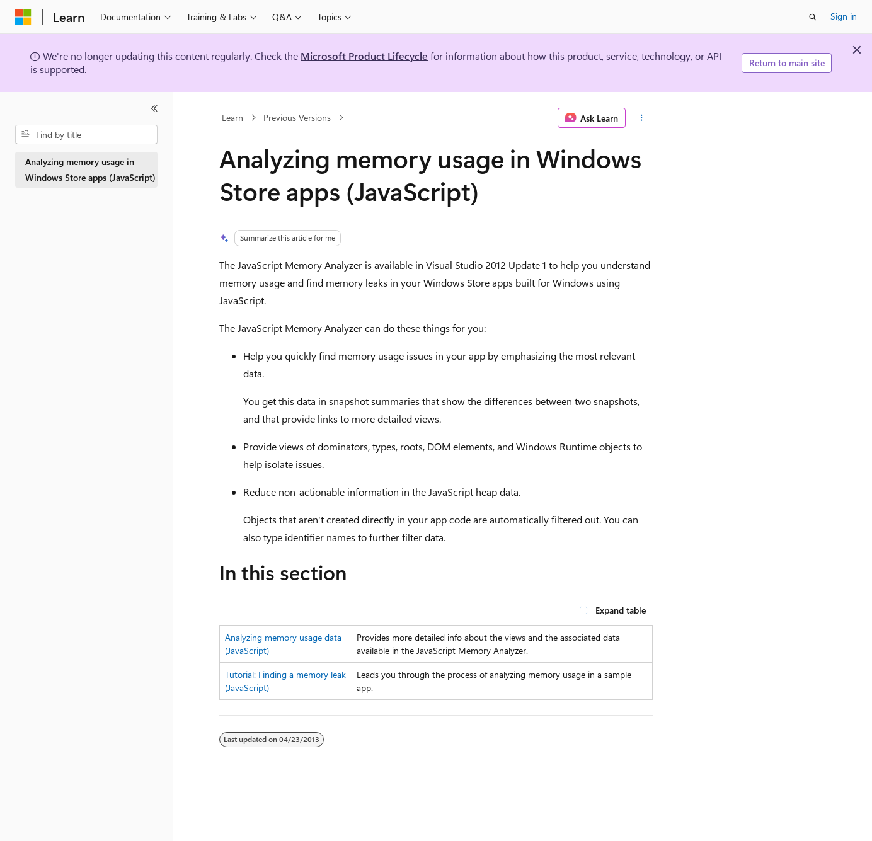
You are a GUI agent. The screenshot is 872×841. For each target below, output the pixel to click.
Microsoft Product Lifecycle (364, 55)
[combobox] (86, 135)
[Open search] (812, 17)
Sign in (843, 16)
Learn (232, 117)
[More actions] (642, 118)
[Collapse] (154, 108)
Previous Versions (297, 117)
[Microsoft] (23, 17)
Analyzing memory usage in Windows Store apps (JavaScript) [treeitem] (90, 169)
